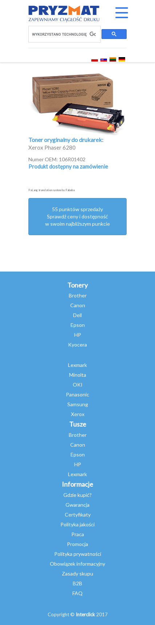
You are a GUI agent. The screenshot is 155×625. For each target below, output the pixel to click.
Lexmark (77, 365)
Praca (77, 534)
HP (77, 335)
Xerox (77, 414)
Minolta (77, 375)
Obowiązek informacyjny (77, 564)
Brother (78, 295)
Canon (77, 305)
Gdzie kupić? (77, 495)
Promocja (77, 544)
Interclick (85, 614)
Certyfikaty (78, 514)
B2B (77, 583)
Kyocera (77, 344)
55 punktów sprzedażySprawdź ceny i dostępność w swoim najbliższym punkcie (77, 216)
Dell (77, 315)
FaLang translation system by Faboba (51, 190)
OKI (78, 384)
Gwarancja (77, 505)
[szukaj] (64, 34)
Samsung (77, 404)
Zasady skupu (77, 573)
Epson (78, 325)
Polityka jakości (77, 524)
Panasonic (77, 394)
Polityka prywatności (77, 554)
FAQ (77, 593)
